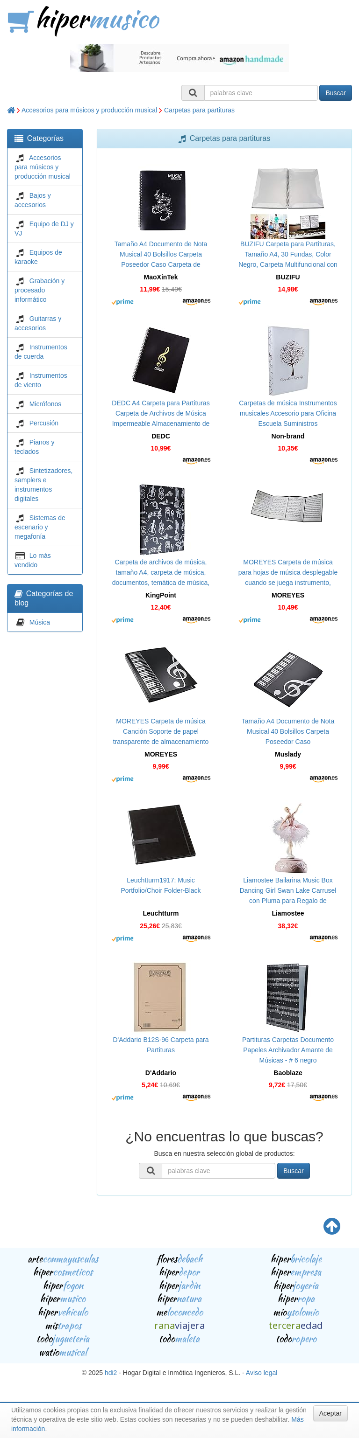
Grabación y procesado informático (39, 290)
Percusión (43, 423)
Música (39, 622)
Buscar (335, 93)
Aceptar (330, 1413)
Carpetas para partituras (199, 110)
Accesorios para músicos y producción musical (89, 110)
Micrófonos (45, 404)
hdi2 (111, 1372)
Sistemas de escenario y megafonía (39, 527)
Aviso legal (261, 1372)
